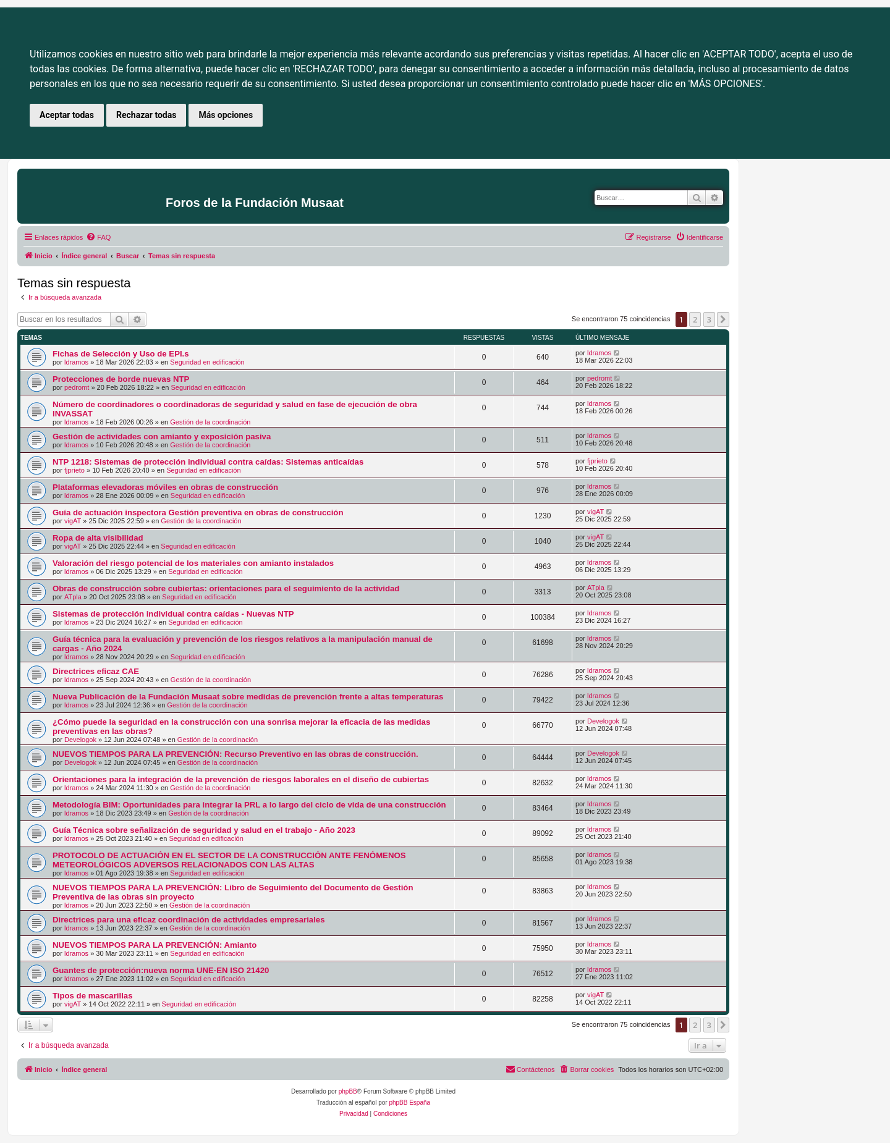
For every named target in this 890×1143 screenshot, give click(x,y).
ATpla (73, 597)
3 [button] (709, 319)
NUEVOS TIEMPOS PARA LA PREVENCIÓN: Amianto (154, 945)
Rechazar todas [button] (146, 115)
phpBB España (409, 1102)
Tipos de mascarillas (93, 995)
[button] (723, 319)
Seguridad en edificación (207, 362)
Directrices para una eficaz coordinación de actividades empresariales (189, 919)
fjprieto (74, 470)
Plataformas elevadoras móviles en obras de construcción (165, 487)
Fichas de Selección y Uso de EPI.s (121, 353)
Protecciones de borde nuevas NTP (121, 379)
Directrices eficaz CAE (96, 671)
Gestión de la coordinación (210, 422)
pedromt (76, 387)
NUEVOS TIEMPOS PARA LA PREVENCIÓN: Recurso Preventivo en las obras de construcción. (235, 754)
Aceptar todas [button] (67, 115)
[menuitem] (98, 237)
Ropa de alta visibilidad (98, 537)
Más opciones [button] (225, 115)
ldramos (76, 362)
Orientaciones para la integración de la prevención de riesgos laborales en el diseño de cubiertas (241, 779)
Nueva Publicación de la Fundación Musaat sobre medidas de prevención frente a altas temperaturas (248, 696)
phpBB (348, 1091)
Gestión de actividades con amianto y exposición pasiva (162, 436)
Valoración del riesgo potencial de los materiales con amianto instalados (193, 563)
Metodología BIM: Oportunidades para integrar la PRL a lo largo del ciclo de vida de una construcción (249, 804)
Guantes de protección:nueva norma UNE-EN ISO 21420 (161, 970)
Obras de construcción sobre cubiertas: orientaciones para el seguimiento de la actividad (226, 588)
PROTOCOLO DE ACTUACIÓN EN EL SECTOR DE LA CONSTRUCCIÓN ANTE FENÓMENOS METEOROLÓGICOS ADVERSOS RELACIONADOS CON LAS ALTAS (229, 860)
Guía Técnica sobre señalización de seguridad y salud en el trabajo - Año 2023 (204, 830)
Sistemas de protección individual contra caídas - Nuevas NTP (173, 613)
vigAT (72, 521)
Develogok (80, 739)
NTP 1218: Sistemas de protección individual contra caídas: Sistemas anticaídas (208, 461)
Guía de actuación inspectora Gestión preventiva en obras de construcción (198, 512)
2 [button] (695, 319)
